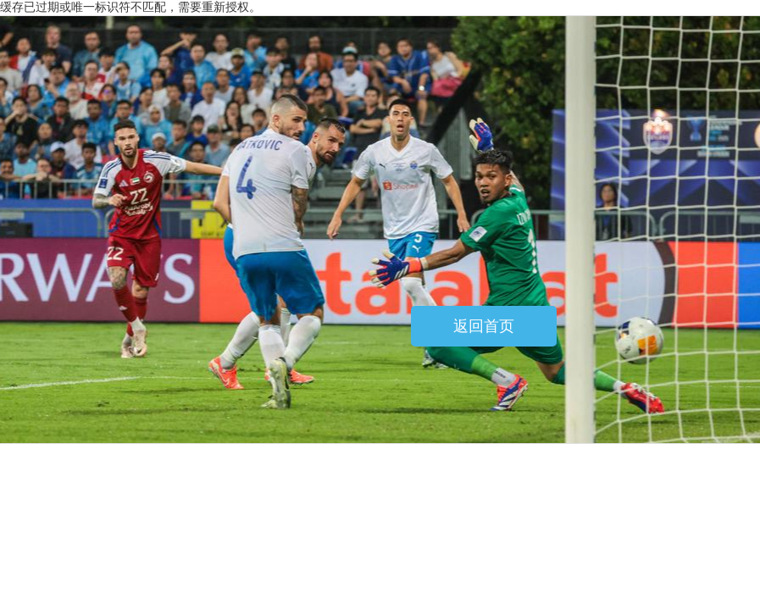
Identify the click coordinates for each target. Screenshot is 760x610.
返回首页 (483, 326)
